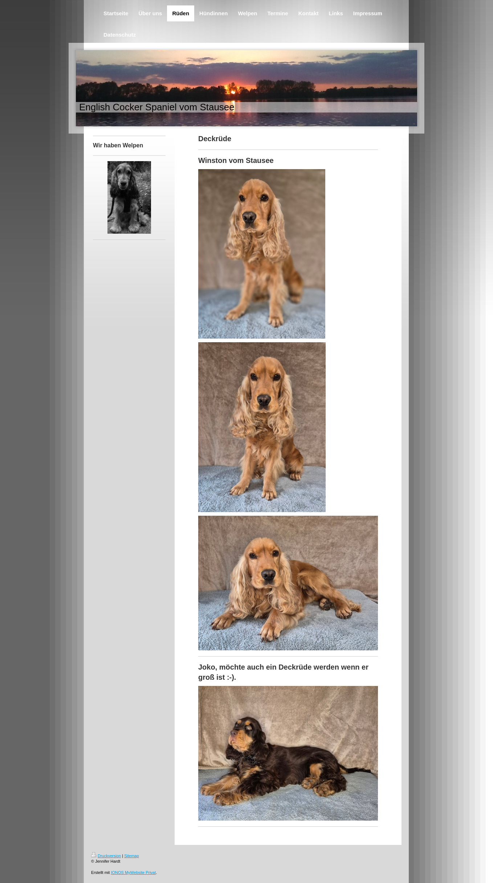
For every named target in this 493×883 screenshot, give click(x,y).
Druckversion (106, 856)
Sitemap (131, 856)
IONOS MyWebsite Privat (133, 872)
